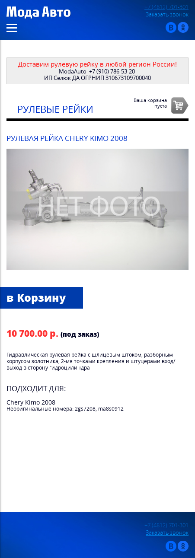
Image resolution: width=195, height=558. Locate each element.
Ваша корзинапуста (150, 103)
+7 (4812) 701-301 (166, 7)
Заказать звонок (167, 14)
